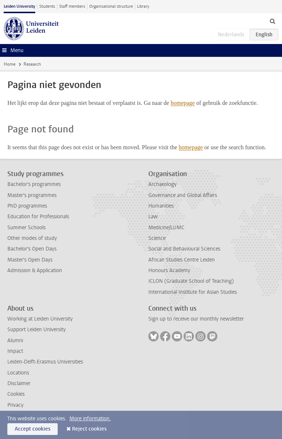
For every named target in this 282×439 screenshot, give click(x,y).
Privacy (15, 405)
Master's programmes (32, 195)
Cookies (16, 394)
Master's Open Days (30, 259)
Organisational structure (111, 6)
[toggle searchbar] (272, 21)
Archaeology (162, 184)
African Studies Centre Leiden (181, 259)
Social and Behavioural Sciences (184, 248)
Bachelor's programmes (34, 184)
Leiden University (19, 6)
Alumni (15, 340)
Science (157, 238)
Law (153, 216)
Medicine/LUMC (166, 227)
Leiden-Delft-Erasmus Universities (45, 361)
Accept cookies (32, 428)
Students (47, 6)
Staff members (72, 6)
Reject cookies (89, 428)
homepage (183, 103)
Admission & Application (34, 270)
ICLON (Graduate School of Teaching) (191, 281)
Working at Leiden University (40, 318)
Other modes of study (32, 238)
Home (9, 64)
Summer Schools (26, 227)
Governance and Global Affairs (182, 195)
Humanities (161, 205)
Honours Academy (169, 270)
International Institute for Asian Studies (192, 292)
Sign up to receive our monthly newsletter (196, 318)
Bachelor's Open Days (32, 248)
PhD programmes (27, 205)
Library (143, 6)
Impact (15, 351)
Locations (18, 372)
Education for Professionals (38, 216)
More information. (90, 418)
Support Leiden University (36, 329)
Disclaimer (18, 383)
